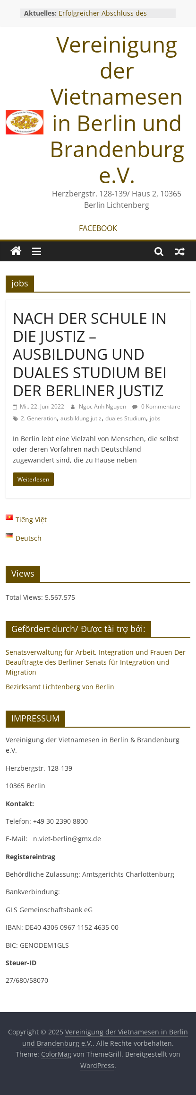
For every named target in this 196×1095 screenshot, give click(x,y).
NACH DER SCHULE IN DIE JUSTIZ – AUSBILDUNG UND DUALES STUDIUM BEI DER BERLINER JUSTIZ (90, 354)
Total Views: (25, 597)
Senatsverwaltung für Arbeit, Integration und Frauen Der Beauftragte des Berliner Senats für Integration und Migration (96, 662)
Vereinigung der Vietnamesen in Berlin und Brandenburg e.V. (117, 109)
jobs (155, 418)
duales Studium (125, 418)
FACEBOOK (98, 228)
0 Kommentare (156, 406)
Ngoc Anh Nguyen (103, 406)
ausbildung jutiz (81, 418)
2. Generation (39, 418)
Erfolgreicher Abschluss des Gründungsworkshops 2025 (103, 18)
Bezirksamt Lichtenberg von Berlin (60, 686)
